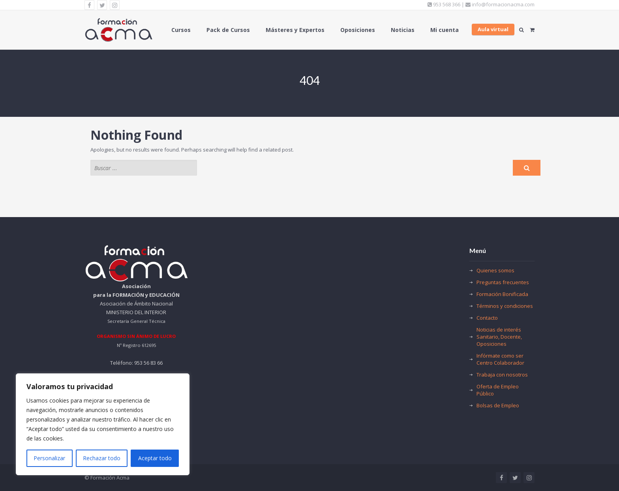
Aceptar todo (155, 458)
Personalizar (49, 458)
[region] (102, 424)
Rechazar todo (101, 458)
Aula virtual (493, 29)
